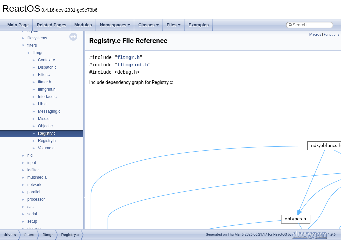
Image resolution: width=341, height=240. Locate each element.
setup (32, 221)
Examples (198, 24)
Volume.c (46, 148)
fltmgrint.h (47, 89)
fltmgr (38, 52)
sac (30, 206)
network (34, 184)
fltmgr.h (44, 82)
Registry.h (47, 140)
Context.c (46, 60)
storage (34, 228)
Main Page (18, 24)
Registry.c (46, 133)
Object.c (45, 126)
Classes (148, 24)
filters (32, 45)
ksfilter (33, 170)
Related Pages (51, 24)
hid (30, 155)
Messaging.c (49, 111)
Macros (315, 34)
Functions (331, 34)
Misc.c (43, 118)
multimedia (37, 177)
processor (36, 199)
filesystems (37, 38)
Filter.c (44, 74)
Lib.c (42, 104)
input (31, 162)
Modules (83, 24)
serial (32, 214)
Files (174, 24)
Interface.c (47, 96)
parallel (33, 192)
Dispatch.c (47, 67)
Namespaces (115, 24)
